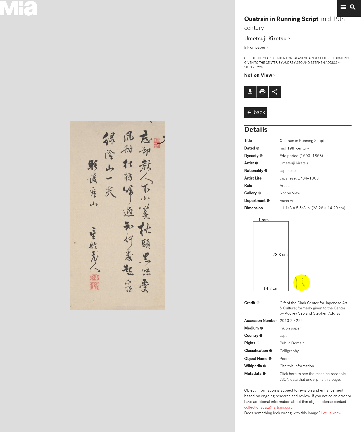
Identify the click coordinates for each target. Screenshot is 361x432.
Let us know (331, 413)
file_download (250, 91)
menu (343, 7)
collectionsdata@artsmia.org (268, 408)
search (352, 7)
